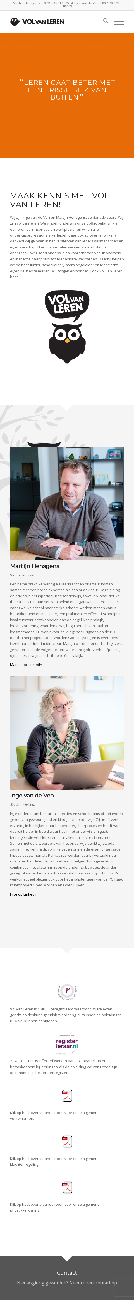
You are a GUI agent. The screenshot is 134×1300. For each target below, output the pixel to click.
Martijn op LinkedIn (26, 664)
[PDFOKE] (67, 1096)
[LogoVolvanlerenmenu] (55, 22)
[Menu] (116, 22)
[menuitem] (103, 22)
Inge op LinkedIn (24, 894)
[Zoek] (103, 22)
